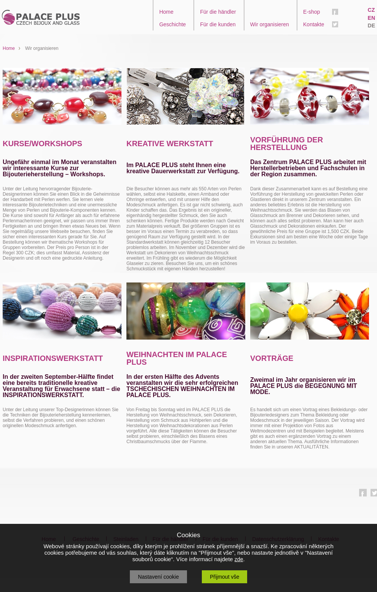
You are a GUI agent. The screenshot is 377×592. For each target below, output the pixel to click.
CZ (371, 10)
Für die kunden (217, 24)
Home (166, 12)
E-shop (311, 12)
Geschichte (172, 24)
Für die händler (218, 12)
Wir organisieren (269, 24)
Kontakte (313, 24)
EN (371, 18)
